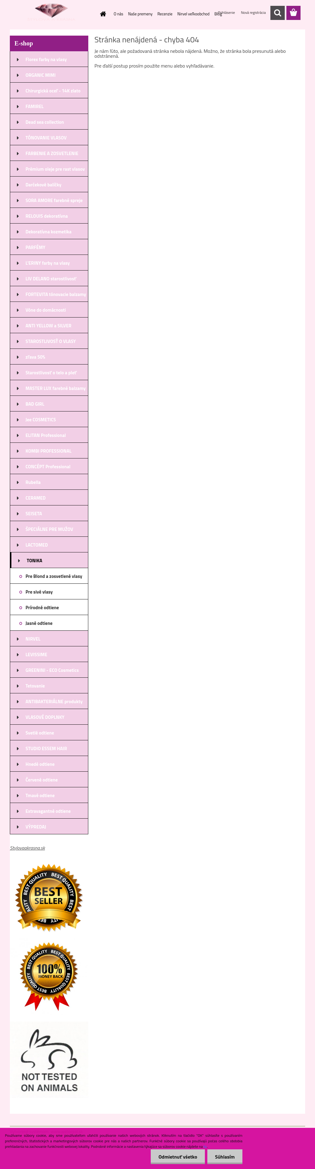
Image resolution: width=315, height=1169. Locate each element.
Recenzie (165, 14)
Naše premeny (140, 14)
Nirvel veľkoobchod (193, 14)
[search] (277, 13)
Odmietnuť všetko (177, 1156)
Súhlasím (225, 1156)
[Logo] (52, 13)
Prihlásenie (227, 12)
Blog (218, 14)
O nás (118, 14)
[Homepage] (102, 14)
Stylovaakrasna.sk (27, 847)
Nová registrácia (253, 12)
